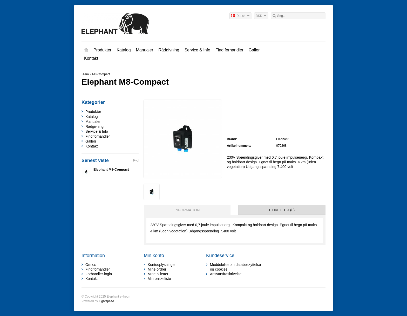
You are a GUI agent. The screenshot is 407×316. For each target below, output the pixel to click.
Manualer (144, 50)
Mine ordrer (157, 269)
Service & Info (197, 50)
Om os (90, 265)
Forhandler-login (98, 274)
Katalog (124, 50)
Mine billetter (158, 274)
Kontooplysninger (162, 265)
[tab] (185, 210)
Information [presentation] (187, 210)
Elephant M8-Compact (111, 169)
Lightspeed (106, 301)
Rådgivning (168, 50)
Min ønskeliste (159, 279)
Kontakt (91, 58)
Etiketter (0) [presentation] (282, 210)
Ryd (136, 160)
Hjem (86, 50)
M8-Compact (101, 74)
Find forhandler (229, 50)
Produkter (102, 50)
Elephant (282, 139)
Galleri (255, 50)
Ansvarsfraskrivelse (225, 274)
